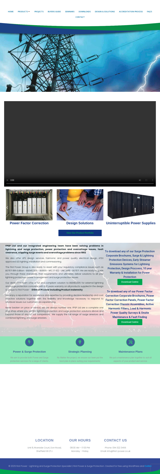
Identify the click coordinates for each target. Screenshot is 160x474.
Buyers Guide (54, 11)
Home (11, 11)
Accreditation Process (131, 11)
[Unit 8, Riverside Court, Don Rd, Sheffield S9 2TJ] (80, 401)
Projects (39, 11)
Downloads (85, 11)
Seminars (69, 11)
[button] (7, 207)
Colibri (148, 466)
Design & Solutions (105, 11)
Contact (80, 17)
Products (24, 11)
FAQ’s (149, 11)
